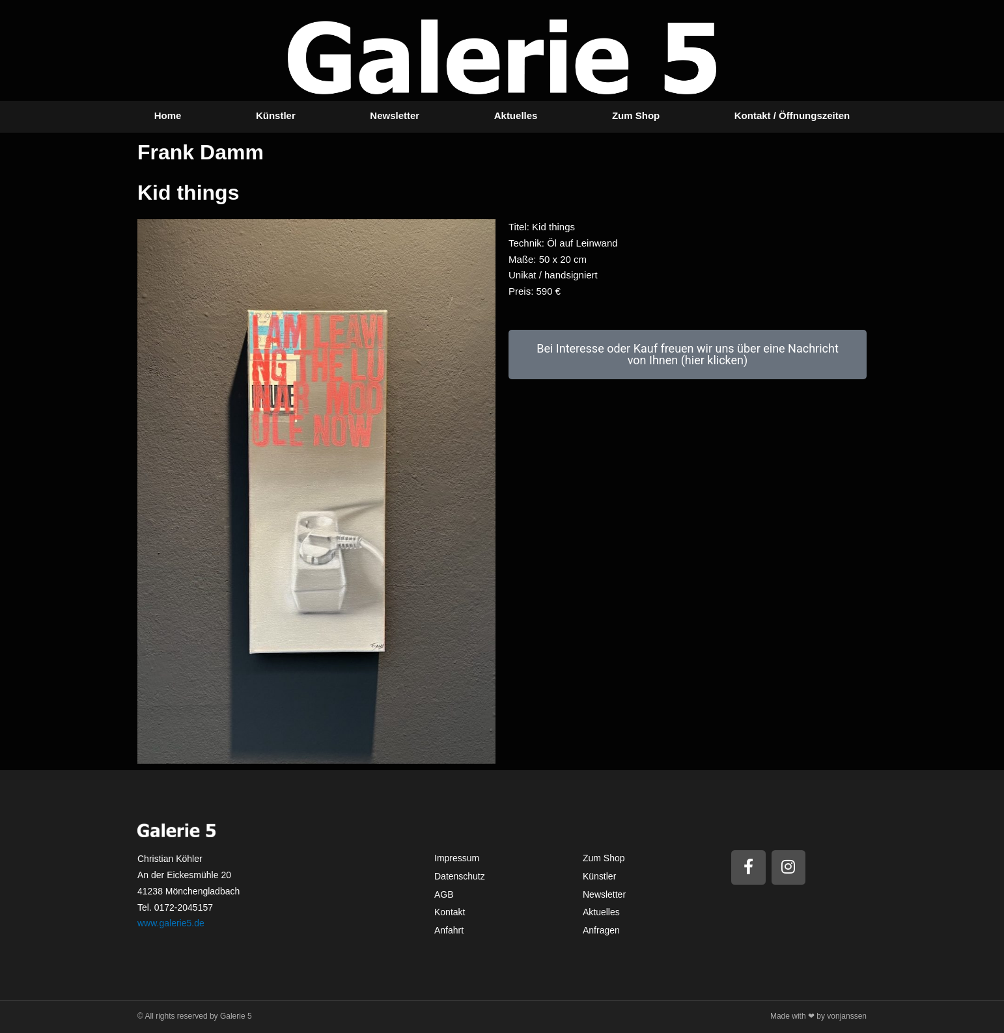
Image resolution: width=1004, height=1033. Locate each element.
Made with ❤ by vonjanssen (818, 1016)
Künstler (276, 115)
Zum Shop (636, 115)
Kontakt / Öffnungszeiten (792, 115)
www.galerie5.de (170, 923)
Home (168, 115)
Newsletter (394, 115)
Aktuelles (516, 115)
